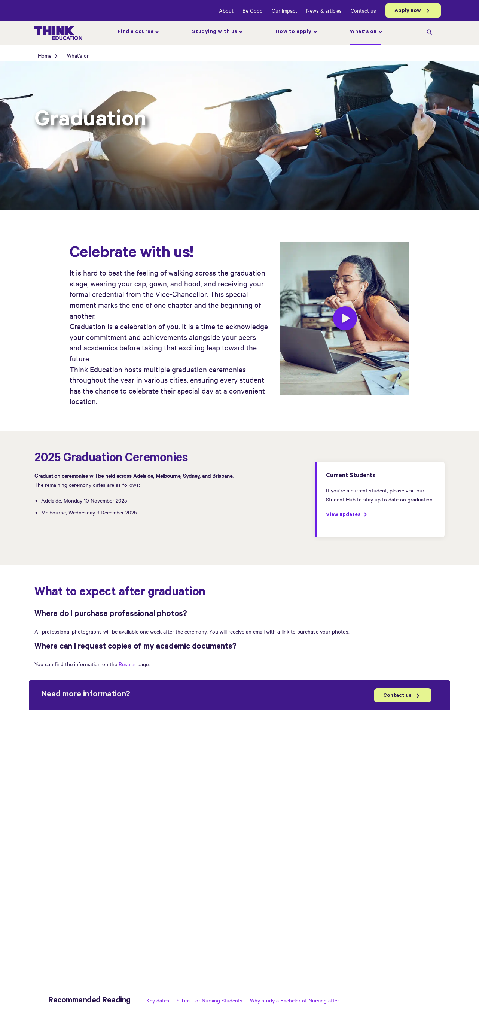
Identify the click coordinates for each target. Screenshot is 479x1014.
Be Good (252, 10)
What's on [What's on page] (363, 32)
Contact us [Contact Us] (397, 696)
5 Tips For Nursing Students (209, 1000)
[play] (345, 319)
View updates (343, 515)
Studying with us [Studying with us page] (214, 32)
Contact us (363, 10)
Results (128, 664)
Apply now (407, 11)
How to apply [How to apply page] (293, 32)
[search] (429, 32)
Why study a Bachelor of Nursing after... (296, 1000)
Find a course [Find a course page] (136, 32)
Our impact (284, 10)
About (226, 10)
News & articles (324, 10)
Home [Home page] (44, 55)
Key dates (157, 1000)
